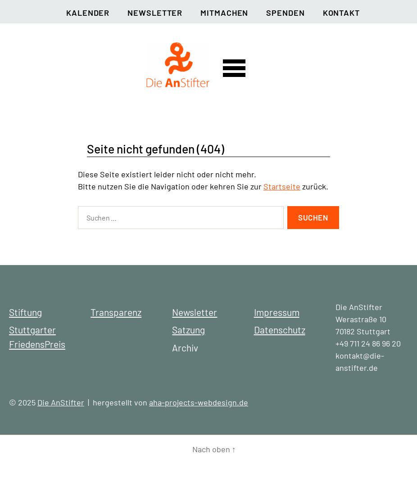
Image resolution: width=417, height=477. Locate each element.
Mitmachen (224, 13)
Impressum (276, 312)
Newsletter (154, 13)
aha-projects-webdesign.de (198, 402)
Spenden (285, 13)
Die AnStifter (60, 402)
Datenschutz (279, 329)
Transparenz (116, 312)
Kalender (87, 13)
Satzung (188, 329)
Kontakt (341, 13)
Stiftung (25, 312)
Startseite (281, 186)
